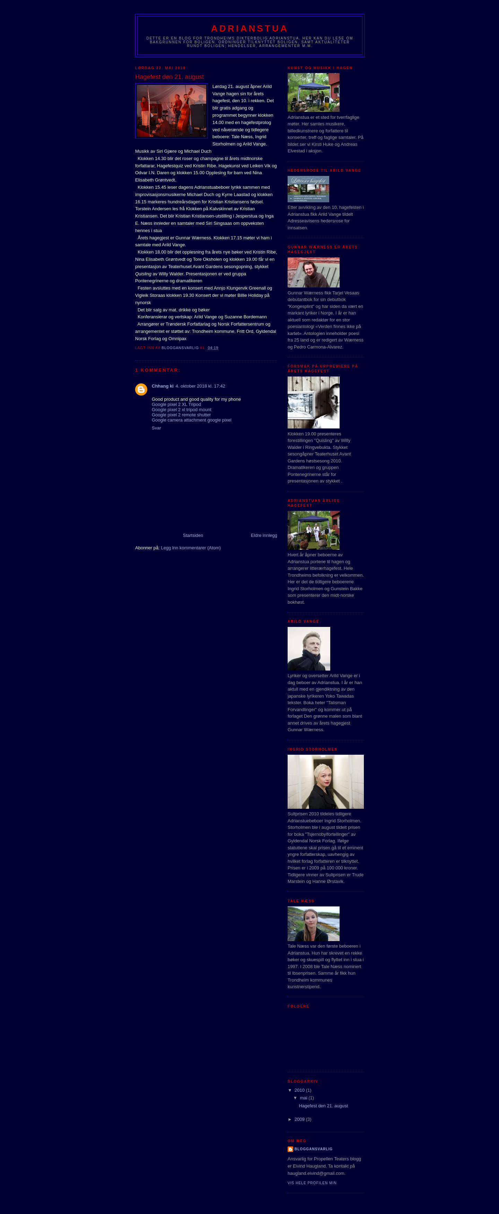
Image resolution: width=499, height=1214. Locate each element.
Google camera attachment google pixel (191, 420)
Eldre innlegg (264, 535)
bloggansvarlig (314, 1149)
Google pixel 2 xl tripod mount (181, 409)
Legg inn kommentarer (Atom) (191, 547)
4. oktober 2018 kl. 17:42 (200, 386)
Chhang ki (163, 386)
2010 (300, 1090)
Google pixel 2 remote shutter (181, 414)
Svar (156, 428)
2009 (300, 1119)
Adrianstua (250, 28)
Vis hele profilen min (312, 1183)
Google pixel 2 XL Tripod (176, 404)
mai (304, 1097)
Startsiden (193, 535)
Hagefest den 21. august (323, 1105)
